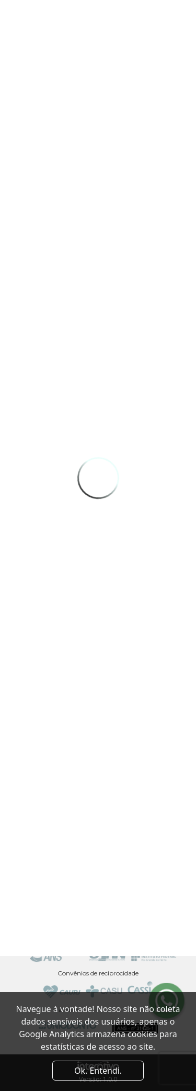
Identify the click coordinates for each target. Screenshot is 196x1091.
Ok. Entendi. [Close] (98, 1070)
